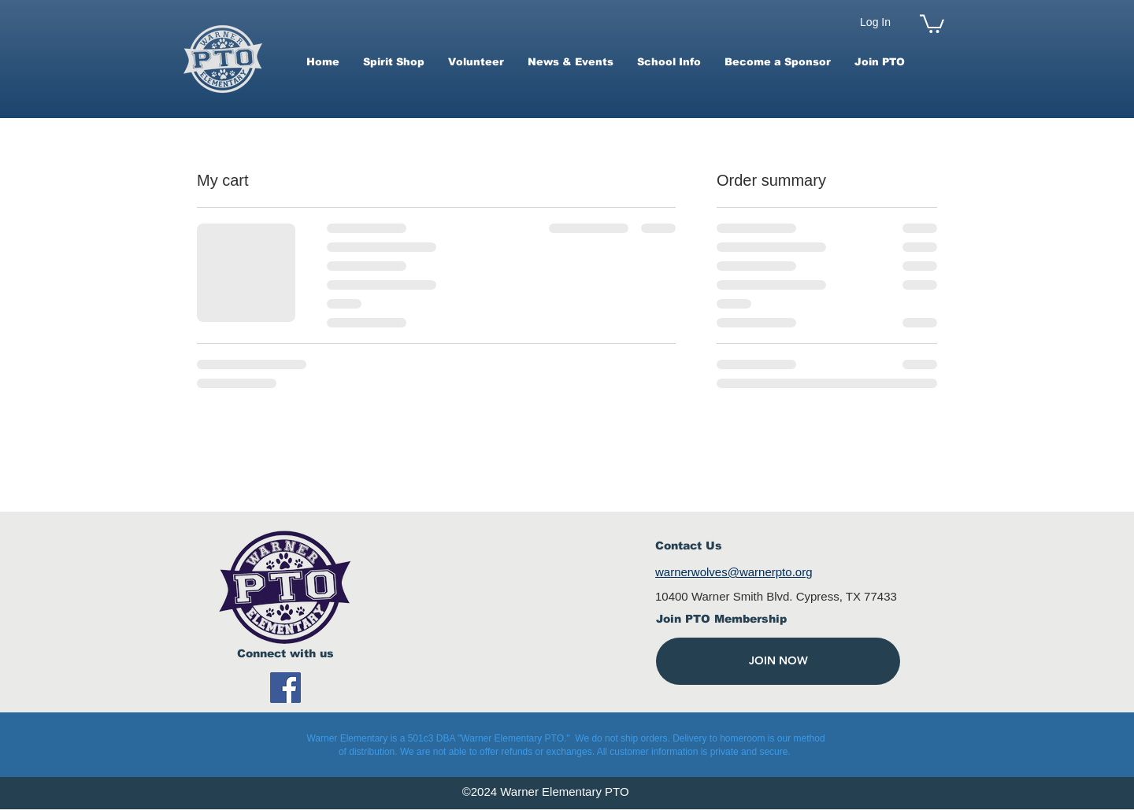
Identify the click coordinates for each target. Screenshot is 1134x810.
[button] (932, 23)
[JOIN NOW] (778, 661)
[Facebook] (285, 687)
